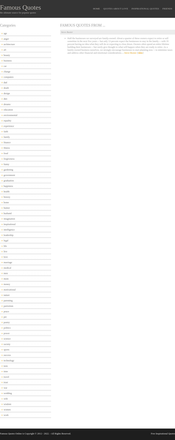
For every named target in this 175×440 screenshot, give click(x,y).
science (7, 338)
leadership (8, 235)
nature (6, 295)
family (7, 137)
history (7, 197)
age (5, 33)
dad (5, 82)
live (5, 251)
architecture (9, 44)
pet (5, 317)
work (6, 415)
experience (9, 126)
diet (5, 98)
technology (9, 360)
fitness (7, 147)
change (7, 71)
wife (6, 398)
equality (7, 120)
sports (6, 349)
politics (7, 327)
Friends (167, 8)
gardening (8, 169)
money (7, 284)
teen (6, 366)
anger (6, 38)
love (6, 257)
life (5, 246)
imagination (9, 218)
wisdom (7, 404)
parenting (8, 300)
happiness (8, 186)
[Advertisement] (117, 85)
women (7, 409)
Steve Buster (130, 52)
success (7, 355)
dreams (7, 104)
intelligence (9, 229)
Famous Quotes (20, 7)
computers (8, 77)
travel (6, 376)
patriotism (8, 306)
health (6, 191)
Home (96, 8)
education (8, 109)
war (5, 387)
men (6, 273)
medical (7, 267)
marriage (8, 262)
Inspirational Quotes (145, 8)
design (7, 93)
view (140, 52)
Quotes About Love (115, 8)
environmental (10, 115)
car (5, 66)
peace (6, 311)
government (9, 175)
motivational (10, 289)
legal (6, 240)
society (7, 344)
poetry (7, 322)
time (6, 371)
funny (6, 164)
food (6, 153)
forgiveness (9, 158)
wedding (8, 393)
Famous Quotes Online (11, 433)
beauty (7, 55)
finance (7, 142)
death (6, 88)
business (8, 60)
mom (6, 278)
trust (6, 382)
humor (7, 207)
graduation (9, 180)
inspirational (9, 224)
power (7, 333)
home (6, 202)
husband (7, 213)
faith (6, 131)
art (5, 49)
